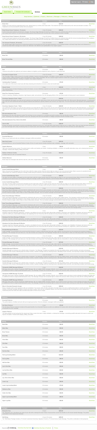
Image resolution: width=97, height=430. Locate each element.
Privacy (56, 428)
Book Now (92, 23)
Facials (43, 16)
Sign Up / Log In (76, 2)
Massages (57, 16)
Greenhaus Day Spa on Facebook (42, 428)
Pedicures (64, 16)
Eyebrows (36, 16)
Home (86, 2)
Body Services (28, 16)
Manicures (49, 16)
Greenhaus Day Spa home (24, 427)
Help (92, 2)
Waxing (71, 16)
